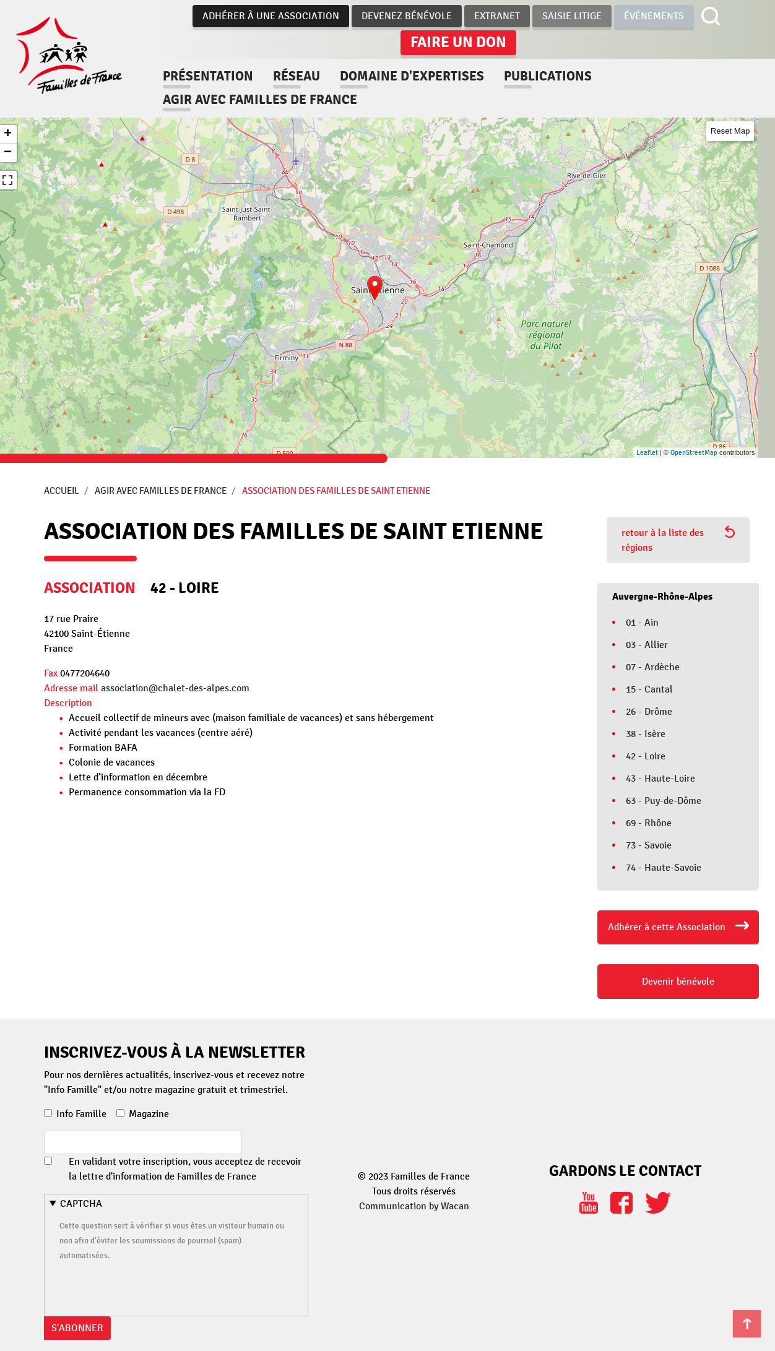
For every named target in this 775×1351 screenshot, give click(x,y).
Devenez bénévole (407, 16)
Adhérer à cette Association (666, 927)
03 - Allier (647, 645)
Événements (654, 16)
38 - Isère (645, 734)
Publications (548, 76)
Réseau (296, 76)
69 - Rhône (649, 823)
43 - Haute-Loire (660, 778)
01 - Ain (642, 622)
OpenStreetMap (693, 453)
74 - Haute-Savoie (663, 867)
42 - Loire (645, 756)
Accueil (61, 490)
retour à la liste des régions (678, 539)
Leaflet (647, 453)
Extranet (497, 16)
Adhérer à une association (270, 16)
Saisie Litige (572, 16)
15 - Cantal (649, 689)
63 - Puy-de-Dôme (663, 801)
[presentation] (153, 1287)
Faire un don (458, 42)
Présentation (208, 76)
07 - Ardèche (653, 667)
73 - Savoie (649, 845)
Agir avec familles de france (260, 100)
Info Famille (81, 1114)
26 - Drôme (649, 712)
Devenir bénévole (678, 981)
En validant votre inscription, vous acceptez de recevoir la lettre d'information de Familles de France (185, 1169)
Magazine (149, 1114)
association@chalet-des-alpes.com (175, 688)
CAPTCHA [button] (81, 1204)
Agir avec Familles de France (161, 490)
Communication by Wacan (414, 1206)
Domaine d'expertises (412, 76)
